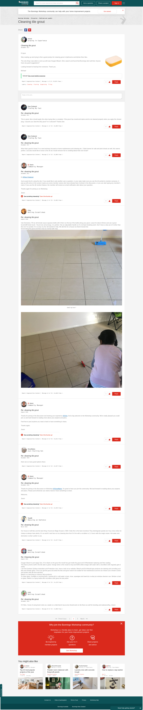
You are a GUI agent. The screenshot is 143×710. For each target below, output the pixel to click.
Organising (43, 84)
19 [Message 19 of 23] (47, 582)
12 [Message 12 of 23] (47, 154)
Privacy (84, 700)
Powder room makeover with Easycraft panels (57, 671)
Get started (107, 11)
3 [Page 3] (77, 619)
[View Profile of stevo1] (30, 550)
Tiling (50, 84)
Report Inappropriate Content (31, 81)
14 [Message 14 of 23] (47, 393)
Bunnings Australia (63, 706)
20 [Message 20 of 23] (47, 609)
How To (103, 674)
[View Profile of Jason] (31, 165)
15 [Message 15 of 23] (47, 439)
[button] (113, 61)
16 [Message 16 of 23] (47, 466)
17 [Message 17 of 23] (47, 508)
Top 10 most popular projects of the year (27, 671)
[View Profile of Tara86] (30, 518)
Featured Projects (52, 674)
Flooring (36, 84)
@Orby (65, 416)
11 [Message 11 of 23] (47, 126)
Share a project (103, 3)
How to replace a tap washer (112, 670)
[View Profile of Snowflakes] (31, 449)
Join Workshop (71, 650)
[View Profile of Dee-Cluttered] (32, 106)
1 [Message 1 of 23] (47, 81)
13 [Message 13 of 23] (47, 200)
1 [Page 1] (69, 619)
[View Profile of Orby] (29, 210)
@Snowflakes (57, 489)
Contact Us (47, 700)
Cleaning (29, 84)
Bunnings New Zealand (78, 706)
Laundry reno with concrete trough (84, 671)
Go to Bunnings (1, 693)
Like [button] (109, 82)
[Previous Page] (60, 619)
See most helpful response (36, 76)
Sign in (117, 3)
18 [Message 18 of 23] (47, 540)
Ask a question (88, 3)
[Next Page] (84, 619)
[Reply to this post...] (71, 96)
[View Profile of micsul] (30, 39)
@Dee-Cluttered (28, 177)
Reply (116, 82)
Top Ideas (22, 674)
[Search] (56, 3)
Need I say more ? (71, 307)
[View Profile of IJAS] (29, 592)
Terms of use (74, 700)
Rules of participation (61, 700)
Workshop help (94, 700)
